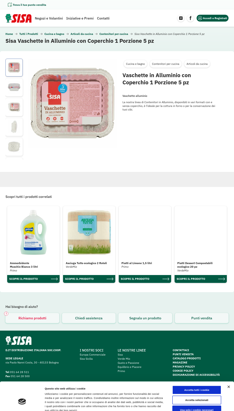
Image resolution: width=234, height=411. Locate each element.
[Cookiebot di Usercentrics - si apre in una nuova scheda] (22, 404)
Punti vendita (201, 318)
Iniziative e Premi (80, 18)
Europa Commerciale (93, 354)
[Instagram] (180, 18)
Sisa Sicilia (86, 358)
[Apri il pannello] (27, 4)
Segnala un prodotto (145, 318)
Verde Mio (124, 358)
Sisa (120, 354)
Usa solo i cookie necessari (197, 389)
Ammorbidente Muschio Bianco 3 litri (24, 265)
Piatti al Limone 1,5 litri (136, 263)
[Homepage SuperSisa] (18, 341)
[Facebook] (190, 18)
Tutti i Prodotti (28, 34)
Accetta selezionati (196, 379)
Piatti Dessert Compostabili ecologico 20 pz (195, 265)
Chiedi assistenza (88, 318)
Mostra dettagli (179, 404)
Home (9, 34)
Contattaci (181, 350)
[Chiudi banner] (229, 366)
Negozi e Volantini (49, 18)
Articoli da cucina (82, 34)
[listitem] (14, 67)
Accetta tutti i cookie (196, 369)
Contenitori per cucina (113, 34)
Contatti (103, 18)
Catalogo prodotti (187, 358)
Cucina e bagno (54, 34)
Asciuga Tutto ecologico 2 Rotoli (86, 263)
